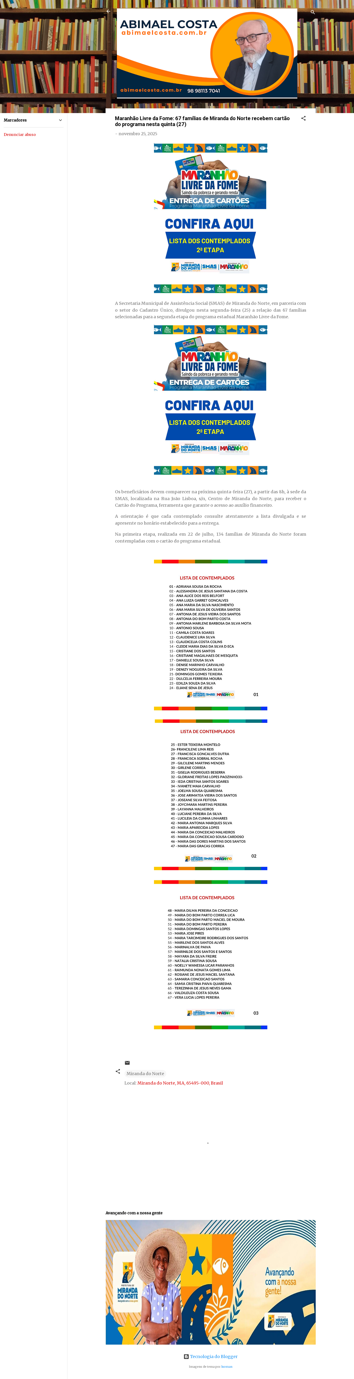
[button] (303, 118)
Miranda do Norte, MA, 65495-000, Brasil (180, 1083)
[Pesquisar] (313, 13)
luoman (226, 1366)
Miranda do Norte (145, 1073)
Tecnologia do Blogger (210, 1356)
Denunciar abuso (20, 134)
